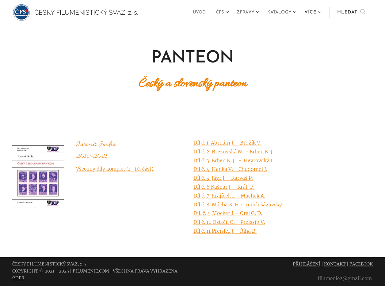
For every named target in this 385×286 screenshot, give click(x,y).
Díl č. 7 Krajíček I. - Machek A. (229, 195)
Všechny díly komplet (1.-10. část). (115, 169)
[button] (351, 12)
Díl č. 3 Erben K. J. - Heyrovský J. (233, 160)
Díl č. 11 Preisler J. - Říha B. (225, 231)
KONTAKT (335, 264)
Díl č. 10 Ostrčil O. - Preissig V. (229, 222)
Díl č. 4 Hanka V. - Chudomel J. (230, 169)
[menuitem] (193, 12)
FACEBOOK (361, 264)
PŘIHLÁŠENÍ (306, 264)
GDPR (18, 277)
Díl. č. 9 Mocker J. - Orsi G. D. (227, 213)
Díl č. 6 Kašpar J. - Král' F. (223, 187)
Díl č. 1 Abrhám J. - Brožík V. (227, 143)
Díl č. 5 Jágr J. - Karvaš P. (223, 178)
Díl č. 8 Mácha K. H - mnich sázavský (237, 204)
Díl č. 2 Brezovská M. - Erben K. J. (233, 151)
